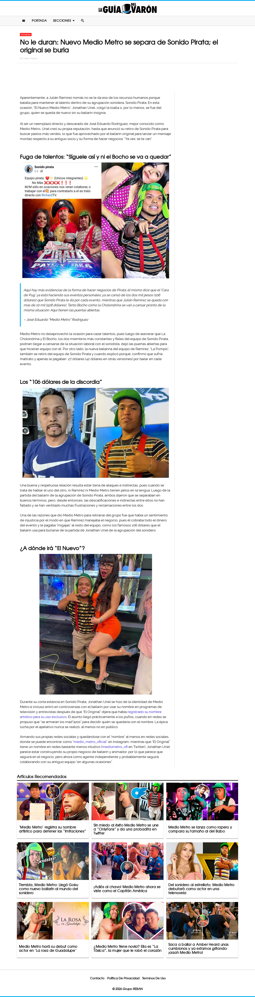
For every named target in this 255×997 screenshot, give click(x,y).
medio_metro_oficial (90, 742)
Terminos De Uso (154, 978)
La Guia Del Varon (127, 8)
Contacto (97, 978)
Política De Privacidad (123, 978)
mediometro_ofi (115, 747)
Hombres (25, 34)
